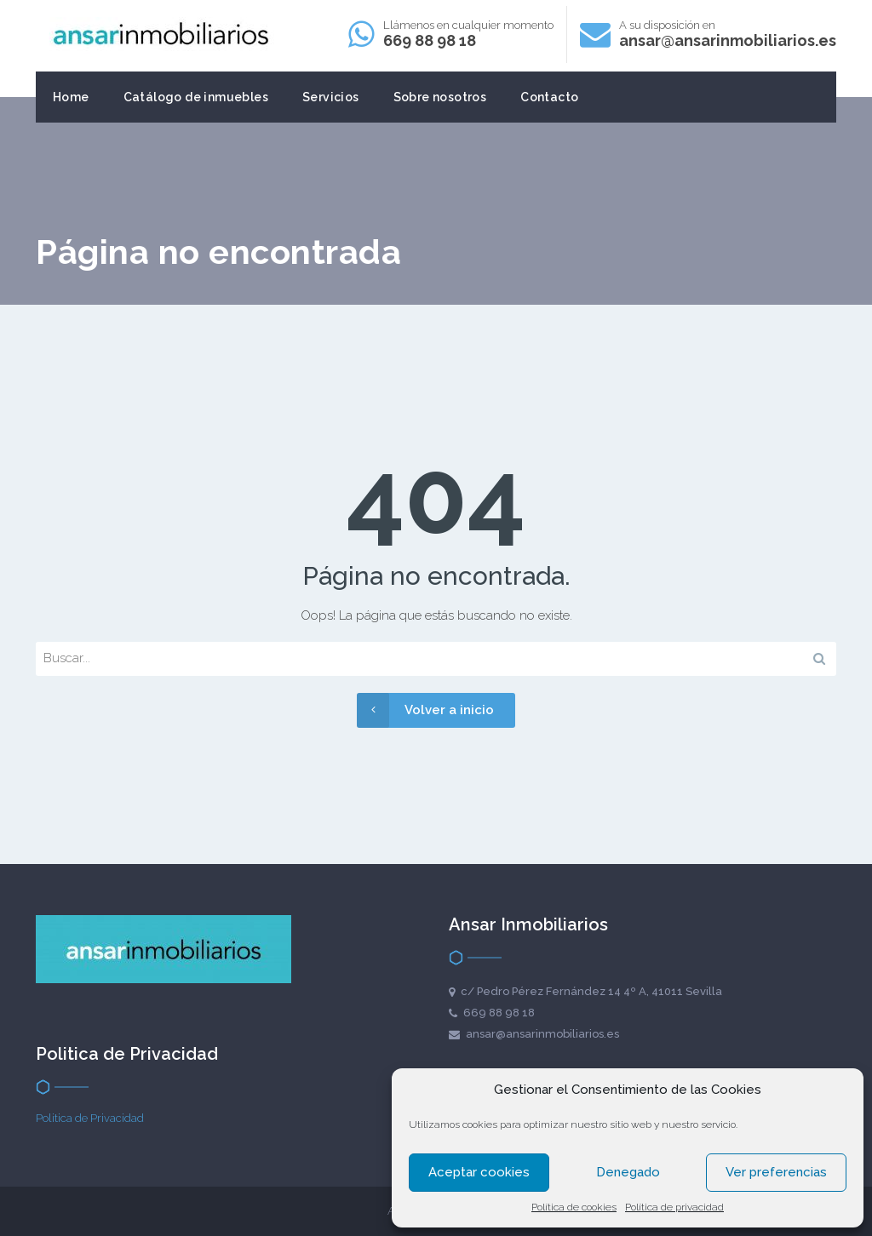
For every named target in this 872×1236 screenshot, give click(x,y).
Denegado (628, 1172)
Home (71, 97)
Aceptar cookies (479, 1172)
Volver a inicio (425, 710)
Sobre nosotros (440, 97)
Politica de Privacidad (90, 1118)
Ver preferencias (776, 1172)
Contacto (549, 97)
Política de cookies (574, 1207)
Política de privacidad (674, 1207)
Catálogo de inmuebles (195, 97)
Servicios (330, 97)
